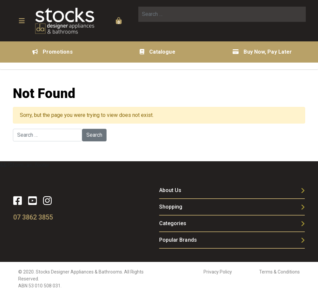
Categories (173, 223)
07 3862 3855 (33, 217)
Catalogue (157, 52)
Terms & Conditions (279, 271)
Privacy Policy (218, 271)
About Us (170, 190)
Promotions (52, 52)
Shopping (171, 207)
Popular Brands (178, 240)
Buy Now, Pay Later (262, 52)
